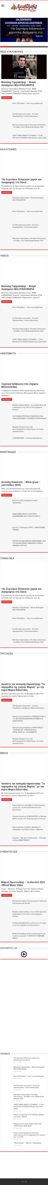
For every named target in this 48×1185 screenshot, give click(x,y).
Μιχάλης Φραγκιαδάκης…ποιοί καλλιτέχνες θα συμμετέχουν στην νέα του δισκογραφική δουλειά (29, 407)
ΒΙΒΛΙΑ (4, 753)
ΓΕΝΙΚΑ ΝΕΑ (7, 558)
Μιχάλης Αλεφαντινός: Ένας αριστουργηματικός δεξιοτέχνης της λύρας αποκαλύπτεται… (28, 429)
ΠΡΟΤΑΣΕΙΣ (6, 653)
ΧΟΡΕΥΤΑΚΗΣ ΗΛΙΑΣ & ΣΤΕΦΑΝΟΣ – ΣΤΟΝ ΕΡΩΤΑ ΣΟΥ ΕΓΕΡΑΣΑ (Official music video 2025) (28, 1107)
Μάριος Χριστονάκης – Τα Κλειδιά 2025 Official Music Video (23, 884)
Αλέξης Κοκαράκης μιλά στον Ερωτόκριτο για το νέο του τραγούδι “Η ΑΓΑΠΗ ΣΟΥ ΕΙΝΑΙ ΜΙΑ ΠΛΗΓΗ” (28, 936)
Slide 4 (33, 46)
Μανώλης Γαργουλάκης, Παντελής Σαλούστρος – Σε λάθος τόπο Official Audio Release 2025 (29, 1097)
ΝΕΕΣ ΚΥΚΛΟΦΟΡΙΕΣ (11, 51)
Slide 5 (43, 46)
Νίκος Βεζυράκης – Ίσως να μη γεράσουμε (27, 103)
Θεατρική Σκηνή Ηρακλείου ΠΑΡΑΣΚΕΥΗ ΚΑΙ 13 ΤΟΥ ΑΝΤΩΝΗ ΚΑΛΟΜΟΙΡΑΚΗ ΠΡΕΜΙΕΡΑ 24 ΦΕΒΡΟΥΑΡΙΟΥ (29, 719)
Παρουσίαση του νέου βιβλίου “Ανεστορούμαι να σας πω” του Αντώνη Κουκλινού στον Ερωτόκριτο (28, 807)
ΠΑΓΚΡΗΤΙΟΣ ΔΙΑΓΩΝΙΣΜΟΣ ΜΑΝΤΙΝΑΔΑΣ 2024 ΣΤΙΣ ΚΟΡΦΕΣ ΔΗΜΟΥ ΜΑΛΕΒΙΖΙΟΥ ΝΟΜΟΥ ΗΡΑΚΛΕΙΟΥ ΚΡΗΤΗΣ (29, 543)
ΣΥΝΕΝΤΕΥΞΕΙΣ (8, 851)
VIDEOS (4, 255)
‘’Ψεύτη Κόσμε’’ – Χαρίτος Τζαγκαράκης (28, 1143)
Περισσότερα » (7, 97)
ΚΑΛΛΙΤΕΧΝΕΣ (8, 149)
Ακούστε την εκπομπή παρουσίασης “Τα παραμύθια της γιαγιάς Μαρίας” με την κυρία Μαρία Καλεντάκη (23, 687)
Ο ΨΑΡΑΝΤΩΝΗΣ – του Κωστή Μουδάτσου (27, 438)
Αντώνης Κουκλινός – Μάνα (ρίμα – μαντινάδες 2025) (20, 483)
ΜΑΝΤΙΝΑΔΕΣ (8, 452)
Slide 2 (14, 46)
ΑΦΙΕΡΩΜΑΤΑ (8, 353)
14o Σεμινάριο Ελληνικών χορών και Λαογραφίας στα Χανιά (25, 32)
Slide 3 (24, 46)
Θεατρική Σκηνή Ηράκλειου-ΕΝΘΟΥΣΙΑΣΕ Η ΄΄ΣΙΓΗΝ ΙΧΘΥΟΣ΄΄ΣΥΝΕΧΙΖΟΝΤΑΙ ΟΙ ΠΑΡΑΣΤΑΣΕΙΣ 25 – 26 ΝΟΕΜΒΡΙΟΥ (27, 730)
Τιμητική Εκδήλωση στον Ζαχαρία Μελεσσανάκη (19, 385)
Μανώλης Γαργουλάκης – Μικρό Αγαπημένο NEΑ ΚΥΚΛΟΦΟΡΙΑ (18, 84)
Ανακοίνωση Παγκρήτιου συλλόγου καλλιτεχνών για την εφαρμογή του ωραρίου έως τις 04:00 (29, 1135)
